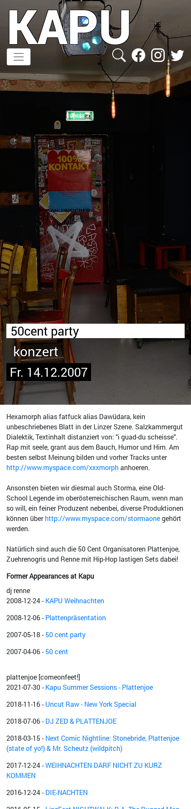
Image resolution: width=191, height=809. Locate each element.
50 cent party (65, 634)
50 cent (56, 651)
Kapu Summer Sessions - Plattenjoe (99, 687)
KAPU (69, 26)
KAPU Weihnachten (74, 600)
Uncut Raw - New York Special (90, 704)
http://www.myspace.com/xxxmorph (62, 467)
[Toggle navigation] (18, 56)
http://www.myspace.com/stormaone (102, 518)
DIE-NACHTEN (66, 792)
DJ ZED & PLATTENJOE (80, 721)
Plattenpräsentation (75, 617)
